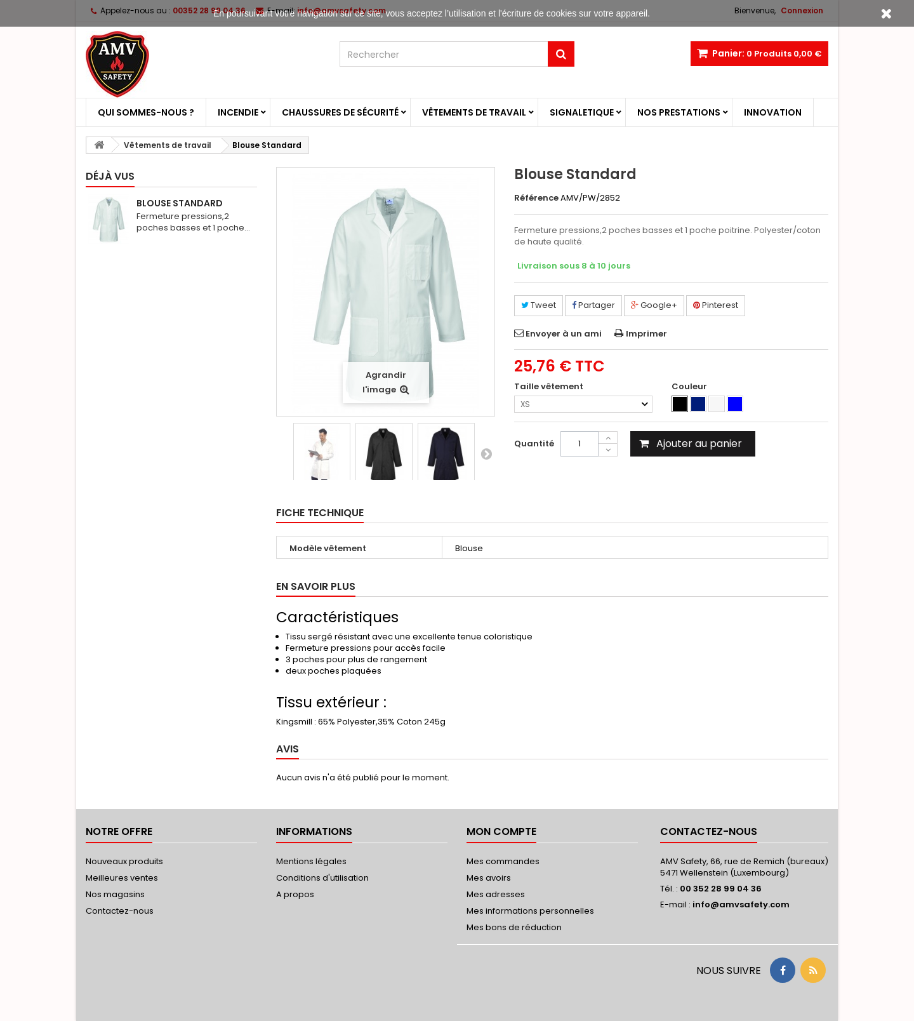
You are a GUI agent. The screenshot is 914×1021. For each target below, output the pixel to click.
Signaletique (582, 112)
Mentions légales (311, 861)
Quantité (534, 443)
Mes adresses (496, 894)
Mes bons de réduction (514, 927)
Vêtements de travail (474, 112)
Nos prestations (678, 112)
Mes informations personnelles (530, 911)
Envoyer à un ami (564, 334)
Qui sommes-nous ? (146, 112)
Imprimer (646, 334)
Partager (593, 305)
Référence (536, 198)
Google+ (654, 305)
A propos (295, 894)
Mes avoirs (489, 878)
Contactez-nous (120, 911)
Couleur (690, 386)
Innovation (773, 112)
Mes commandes (503, 861)
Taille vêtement (549, 386)
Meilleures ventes (122, 878)
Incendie (238, 112)
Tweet (538, 305)
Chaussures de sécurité (340, 112)
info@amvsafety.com (741, 904)
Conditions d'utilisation (322, 878)
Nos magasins (115, 894)
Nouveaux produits (124, 861)
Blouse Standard (179, 203)
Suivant (486, 453)
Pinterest (715, 305)
